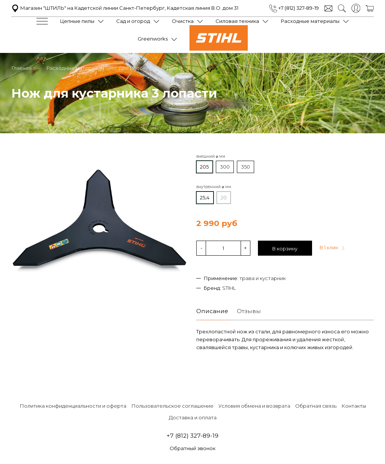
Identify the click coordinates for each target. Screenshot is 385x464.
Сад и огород (133, 21)
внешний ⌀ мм (210, 156)
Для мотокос (135, 68)
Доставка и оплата (193, 417)
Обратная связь (315, 405)
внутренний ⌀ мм (213, 186)
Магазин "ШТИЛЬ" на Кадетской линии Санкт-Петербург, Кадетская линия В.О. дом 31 (124, 8)
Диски (174, 68)
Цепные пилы (77, 21)
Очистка (183, 21)
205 (204, 167)
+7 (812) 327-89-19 (294, 8)
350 (245, 167)
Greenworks (153, 39)
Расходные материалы (310, 21)
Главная (21, 68)
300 (225, 167)
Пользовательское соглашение (172, 405)
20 (224, 197)
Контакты (353, 405)
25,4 (204, 197)
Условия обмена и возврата (254, 405)
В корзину (284, 248)
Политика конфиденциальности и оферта (73, 405)
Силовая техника (237, 21)
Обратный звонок (192, 448)
